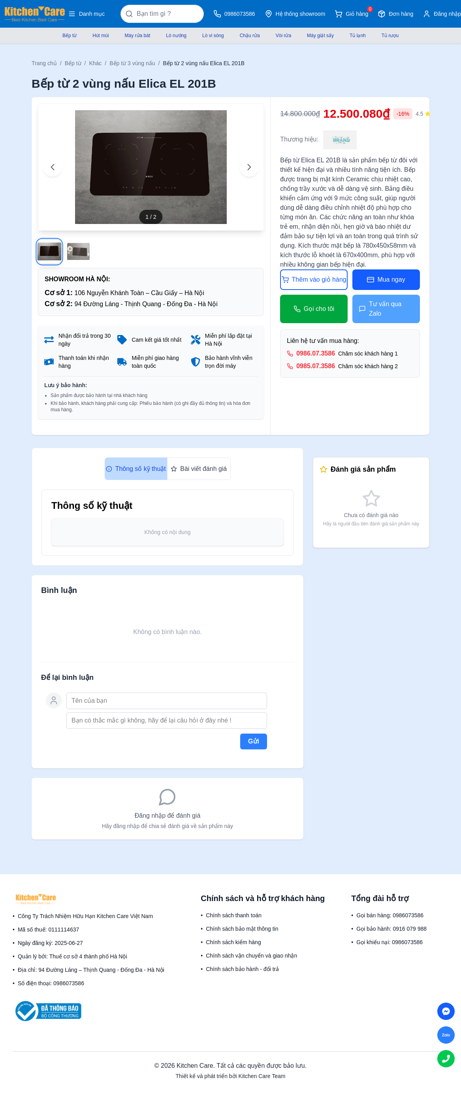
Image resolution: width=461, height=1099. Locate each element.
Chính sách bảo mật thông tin (242, 929)
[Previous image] (52, 167)
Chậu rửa (250, 35)
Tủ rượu (390, 35)
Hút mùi (100, 35)
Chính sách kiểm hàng (233, 942)
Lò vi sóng (213, 35)
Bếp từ (69, 35)
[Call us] (446, 1058)
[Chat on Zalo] (446, 1035)
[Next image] (249, 167)
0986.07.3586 (315, 353)
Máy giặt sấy (320, 35)
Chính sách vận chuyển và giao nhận (251, 955)
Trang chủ (44, 63)
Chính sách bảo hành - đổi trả (242, 969)
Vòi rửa (283, 35)
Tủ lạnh (358, 35)
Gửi (253, 741)
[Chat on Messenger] (446, 1011)
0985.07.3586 (315, 366)
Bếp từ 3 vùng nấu (132, 63)
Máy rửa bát (138, 35)
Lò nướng (176, 35)
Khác (95, 63)
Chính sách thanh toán (234, 915)
